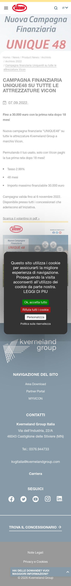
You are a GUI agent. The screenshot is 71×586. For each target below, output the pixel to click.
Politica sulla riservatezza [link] (35, 323)
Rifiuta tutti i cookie (36, 309)
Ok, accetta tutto (35, 302)
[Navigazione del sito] (6, 8)
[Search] (55, 8)
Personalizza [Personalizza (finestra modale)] (35, 317)
